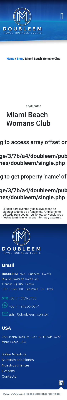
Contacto (9, 376)
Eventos (8, 371)
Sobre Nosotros (14, 354)
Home (10, 58)
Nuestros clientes (15, 365)
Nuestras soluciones (18, 360)
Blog (20, 58)
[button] (61, 16)
